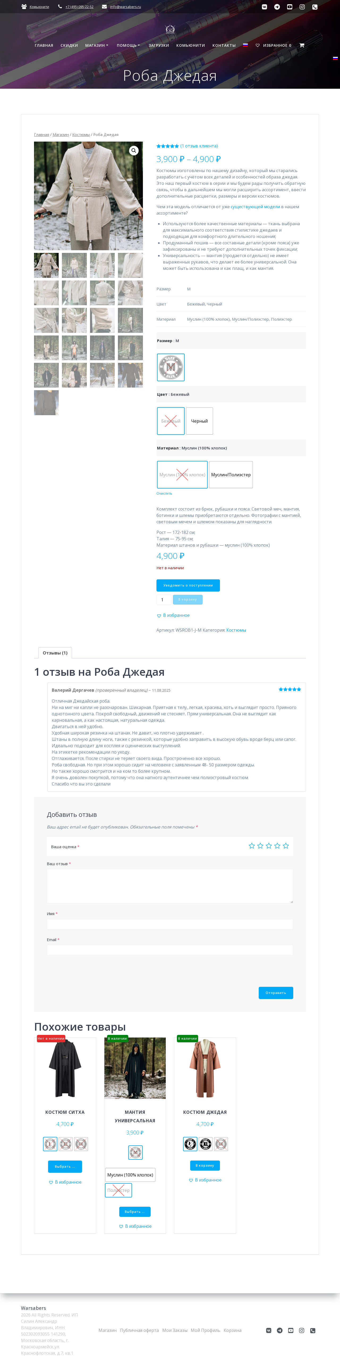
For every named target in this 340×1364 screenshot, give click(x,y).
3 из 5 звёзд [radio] (269, 846)
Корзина (232, 1330)
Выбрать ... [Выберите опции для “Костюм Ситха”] (65, 1166)
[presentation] (87, 971)
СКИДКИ (69, 45)
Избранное (273, 45)
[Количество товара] (164, 600)
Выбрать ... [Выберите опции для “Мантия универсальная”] (135, 1211)
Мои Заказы (175, 1330)
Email (53, 939)
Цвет (162, 394)
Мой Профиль (205, 1330)
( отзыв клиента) (199, 146)
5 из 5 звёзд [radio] (286, 846)
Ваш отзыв (59, 863)
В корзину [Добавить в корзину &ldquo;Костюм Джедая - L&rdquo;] (205, 1165)
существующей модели (255, 207)
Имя (52, 913)
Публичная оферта (139, 1330)
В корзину (187, 599)
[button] (134, 150)
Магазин (95, 45)
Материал (167, 448)
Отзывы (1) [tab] (55, 653)
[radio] (171, 367)
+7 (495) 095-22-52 (80, 6)
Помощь (127, 45)
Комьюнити (39, 6)
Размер (164, 340)
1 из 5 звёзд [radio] (252, 846)
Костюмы (81, 134)
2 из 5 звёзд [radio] (260, 846)
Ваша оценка (65, 846)
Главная (44, 45)
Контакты (224, 45)
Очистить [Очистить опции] (164, 493)
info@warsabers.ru (125, 6)
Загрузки (159, 45)
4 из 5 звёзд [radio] (277, 846)
